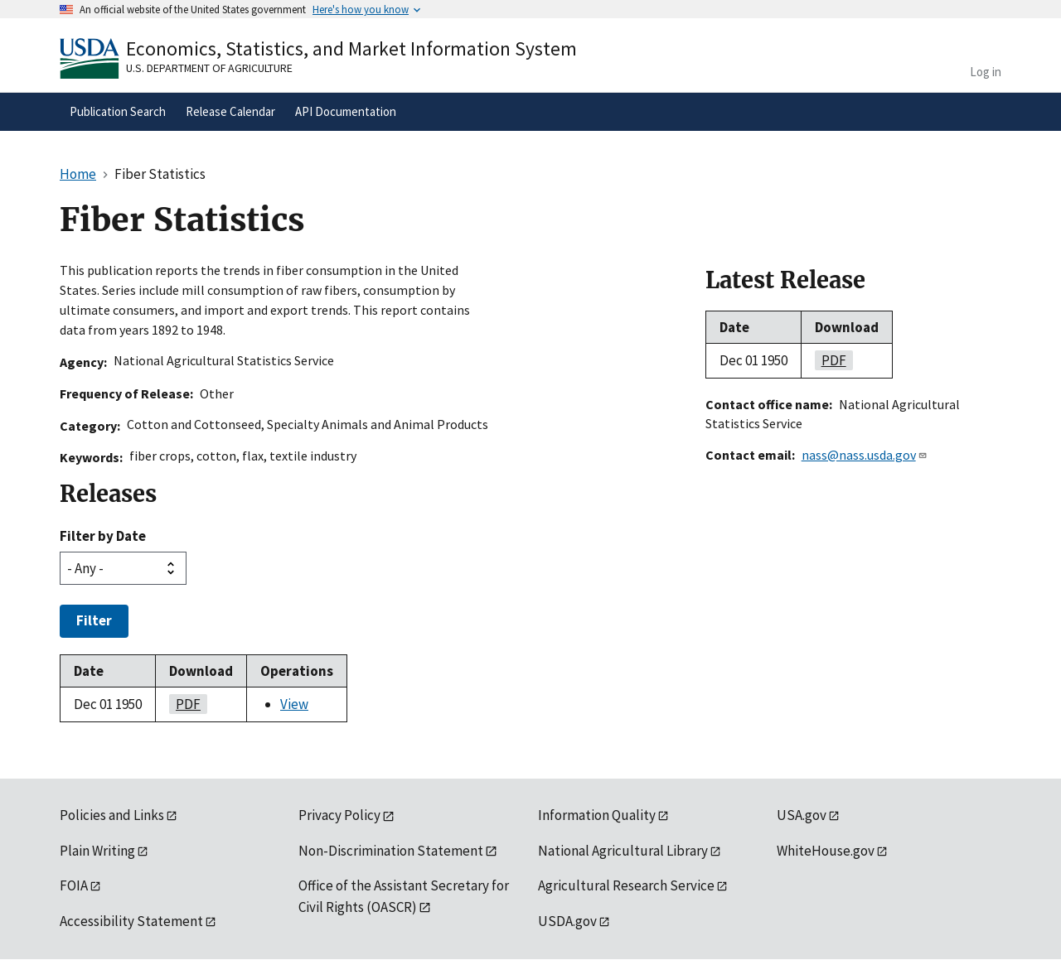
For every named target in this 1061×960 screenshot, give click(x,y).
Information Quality (597, 815)
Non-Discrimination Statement (390, 851)
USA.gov (801, 815)
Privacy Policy (339, 815)
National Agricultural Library (623, 851)
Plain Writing (97, 851)
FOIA (74, 885)
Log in (985, 71)
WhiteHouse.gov (825, 851)
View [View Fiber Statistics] (294, 704)
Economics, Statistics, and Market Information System (351, 48)
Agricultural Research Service (626, 885)
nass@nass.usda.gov (865, 454)
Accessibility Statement (131, 921)
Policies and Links (112, 815)
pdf (185, 704)
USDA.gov (567, 921)
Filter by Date (103, 536)
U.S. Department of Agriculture (209, 67)
